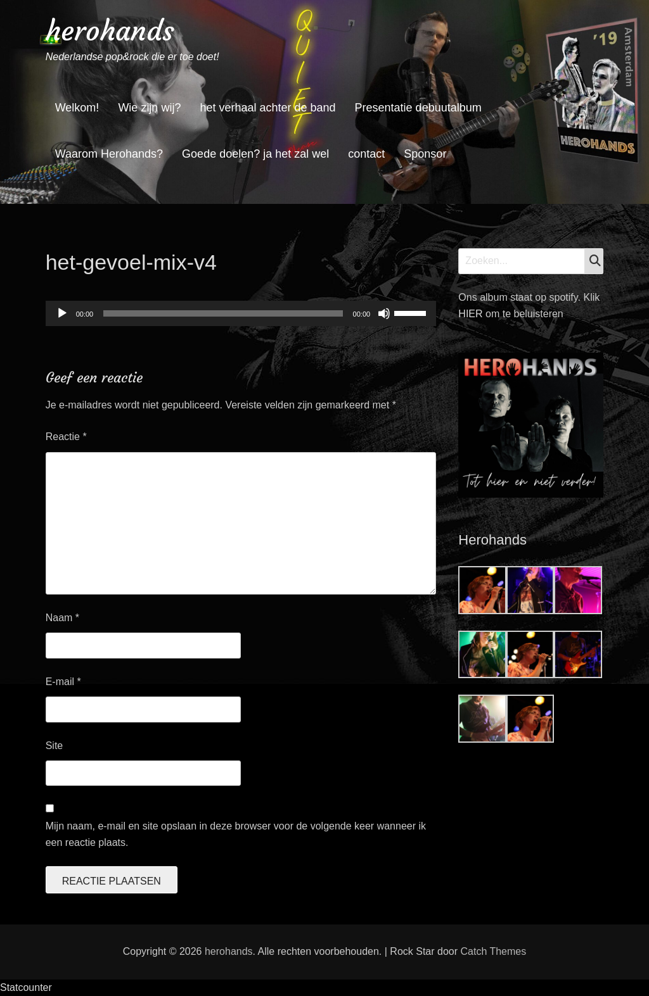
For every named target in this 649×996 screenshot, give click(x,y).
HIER (471, 313)
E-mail (63, 681)
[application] (241, 313)
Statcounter (26, 987)
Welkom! (77, 107)
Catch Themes (493, 951)
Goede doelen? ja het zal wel (255, 154)
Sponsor (425, 154)
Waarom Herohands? (109, 154)
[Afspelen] (62, 313)
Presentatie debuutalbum (418, 107)
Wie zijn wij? (149, 107)
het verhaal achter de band (267, 107)
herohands (110, 30)
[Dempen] (384, 313)
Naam (62, 617)
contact (366, 154)
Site (54, 745)
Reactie (66, 436)
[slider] (222, 313)
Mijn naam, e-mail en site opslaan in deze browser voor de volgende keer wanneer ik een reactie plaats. (236, 834)
